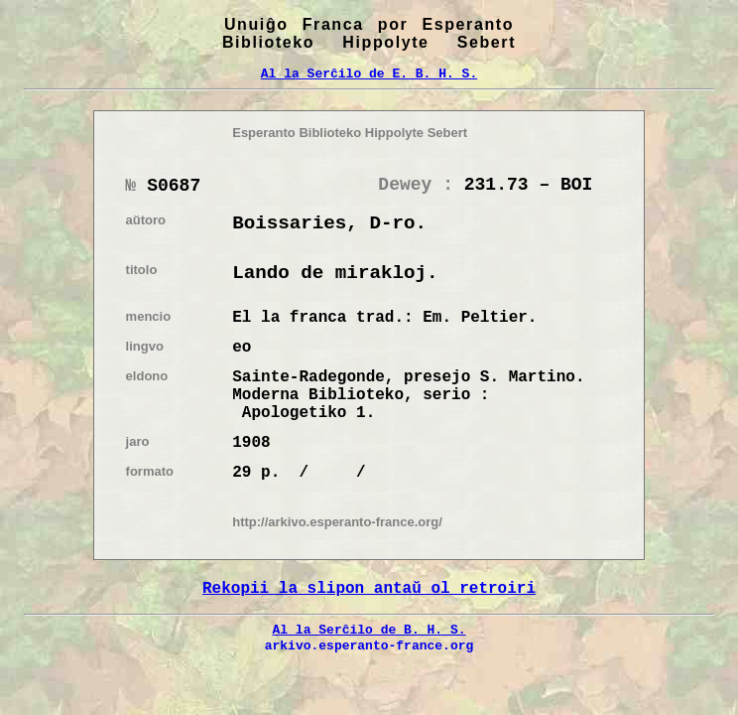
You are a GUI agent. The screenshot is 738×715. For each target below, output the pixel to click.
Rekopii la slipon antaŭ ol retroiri (369, 589)
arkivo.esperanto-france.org (369, 645)
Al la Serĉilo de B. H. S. (368, 630)
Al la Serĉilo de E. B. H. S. (369, 73)
